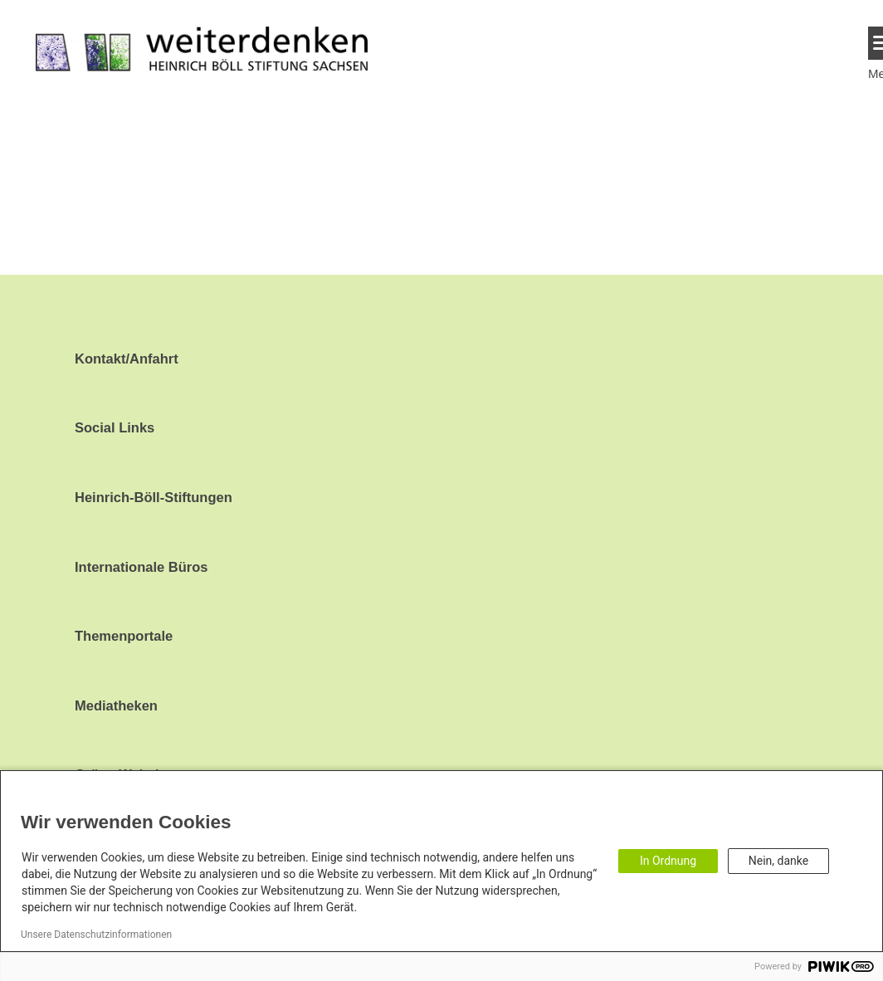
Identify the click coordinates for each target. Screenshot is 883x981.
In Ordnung (668, 860)
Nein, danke (778, 860)
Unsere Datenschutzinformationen (96, 934)
